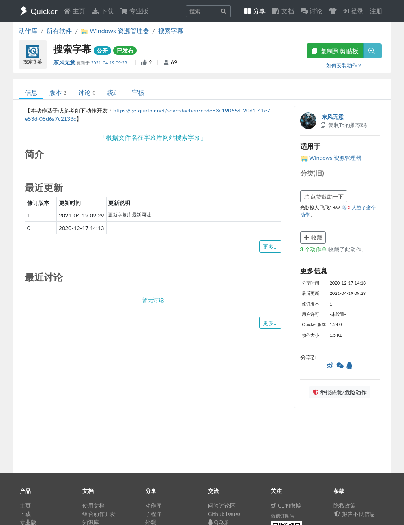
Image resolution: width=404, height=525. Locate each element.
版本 (57, 92)
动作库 (28, 30)
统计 (113, 92)
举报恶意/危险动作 (340, 392)
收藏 (313, 237)
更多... (270, 246)
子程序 (153, 513)
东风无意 (65, 62)
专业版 (134, 11)
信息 (31, 92)
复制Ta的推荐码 (343, 125)
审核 (138, 92)
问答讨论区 (222, 505)
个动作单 (314, 249)
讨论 (86, 92)
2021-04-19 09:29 (109, 62)
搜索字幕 (170, 30)
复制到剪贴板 (335, 50)
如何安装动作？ (344, 65)
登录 (353, 11)
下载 (103, 11)
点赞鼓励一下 (324, 196)
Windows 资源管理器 (330, 157)
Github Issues (224, 513)
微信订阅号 (282, 516)
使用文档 (93, 505)
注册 (376, 11)
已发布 (125, 50)
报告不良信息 (354, 513)
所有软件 (59, 30)
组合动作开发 (99, 513)
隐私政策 (344, 505)
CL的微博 (286, 505)
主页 (74, 11)
